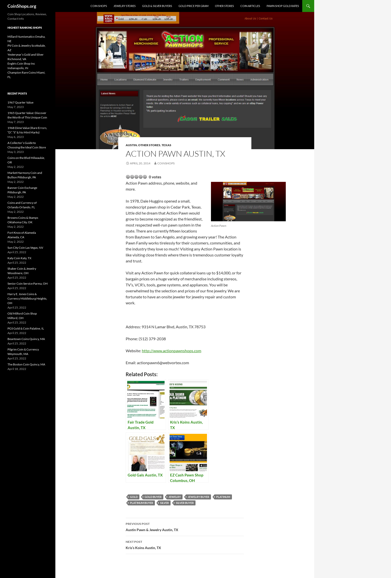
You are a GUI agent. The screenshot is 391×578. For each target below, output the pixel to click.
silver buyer (185, 502)
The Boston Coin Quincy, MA (26, 364)
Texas (166, 145)
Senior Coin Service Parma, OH (27, 283)
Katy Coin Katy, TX (19, 258)
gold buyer (153, 496)
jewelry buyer (198, 496)
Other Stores (224, 5)
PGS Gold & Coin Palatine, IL (25, 328)
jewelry (175, 496)
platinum (223, 496)
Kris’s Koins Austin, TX (185, 544)
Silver (164, 502)
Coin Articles (250, 5)
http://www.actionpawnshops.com (171, 350)
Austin (131, 145)
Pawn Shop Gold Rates (283, 5)
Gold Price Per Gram (193, 5)
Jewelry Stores (124, 5)
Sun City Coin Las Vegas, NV (25, 247)
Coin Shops (99, 5)
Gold (134, 496)
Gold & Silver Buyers (157, 5)
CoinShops (166, 163)
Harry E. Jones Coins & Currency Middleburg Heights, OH (27, 298)
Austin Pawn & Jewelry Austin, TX (185, 526)
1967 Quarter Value (20, 102)
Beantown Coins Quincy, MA (26, 339)
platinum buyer (141, 502)
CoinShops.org (21, 6)
